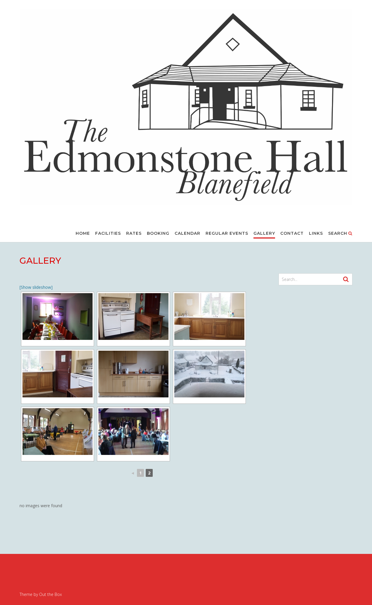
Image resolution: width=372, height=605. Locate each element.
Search (340, 234)
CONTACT (292, 234)
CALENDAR (187, 234)
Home (83, 234)
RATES (134, 234)
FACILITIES (108, 234)
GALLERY (264, 234)
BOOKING (158, 234)
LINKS (316, 234)
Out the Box (50, 594)
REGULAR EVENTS (227, 234)
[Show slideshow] (36, 287)
